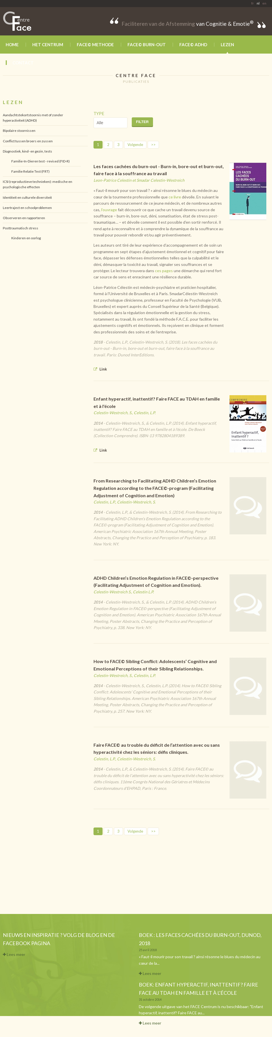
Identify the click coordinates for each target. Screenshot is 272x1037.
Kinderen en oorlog (26, 238)
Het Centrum (47, 44)
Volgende (135, 144)
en (264, 3)
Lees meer (14, 954)
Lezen (227, 44)
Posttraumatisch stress (20, 228)
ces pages (164, 270)
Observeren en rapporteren (24, 218)
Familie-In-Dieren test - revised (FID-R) (40, 161)
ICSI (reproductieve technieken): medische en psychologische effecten (37, 184)
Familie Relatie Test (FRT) (30, 171)
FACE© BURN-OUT (147, 44)
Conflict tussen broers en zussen (28, 141)
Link (100, 369)
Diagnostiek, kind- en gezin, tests (27, 151)
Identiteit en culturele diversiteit (27, 197)
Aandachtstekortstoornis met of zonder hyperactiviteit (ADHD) (33, 117)
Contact (23, 62)
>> (153, 144)
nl (258, 3)
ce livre (175, 196)
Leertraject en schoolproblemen (27, 208)
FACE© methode (95, 44)
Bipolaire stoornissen (19, 130)
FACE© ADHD (193, 44)
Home (12, 44)
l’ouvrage (109, 209)
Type (99, 113)
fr (252, 3)
